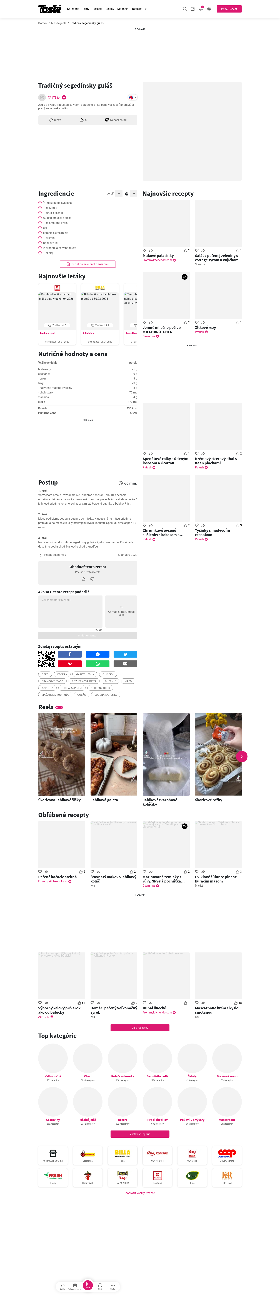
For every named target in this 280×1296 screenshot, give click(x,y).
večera (62, 674)
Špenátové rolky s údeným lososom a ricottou (165, 460)
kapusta (47, 688)
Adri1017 (44, 1016)
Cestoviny (53, 1120)
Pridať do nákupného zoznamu (87, 264)
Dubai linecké (154, 1008)
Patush (199, 332)
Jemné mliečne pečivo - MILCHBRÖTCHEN (163, 329)
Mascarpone (227, 1120)
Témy (85, 9)
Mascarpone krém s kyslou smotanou (218, 1010)
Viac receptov (140, 1027)
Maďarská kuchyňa (55, 694)
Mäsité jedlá (58, 23)
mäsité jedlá (85, 674)
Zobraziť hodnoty (87, 387)
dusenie (110, 681)
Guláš (81, 694)
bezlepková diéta (84, 681)
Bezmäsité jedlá (157, 1076)
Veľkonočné (53, 1076)
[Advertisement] (140, 53)
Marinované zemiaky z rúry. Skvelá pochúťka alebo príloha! (162, 879)
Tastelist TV (139, 9)
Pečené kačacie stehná (57, 877)
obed (45, 674)
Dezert (122, 1120)
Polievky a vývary (192, 1120)
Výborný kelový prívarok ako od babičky (59, 1010)
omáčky (107, 674)
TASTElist (54, 97)
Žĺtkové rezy (205, 327)
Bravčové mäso (227, 1076)
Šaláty (192, 1076)
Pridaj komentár (88, 635)
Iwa (93, 885)
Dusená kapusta (105, 694)
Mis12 (199, 885)
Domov (42, 23)
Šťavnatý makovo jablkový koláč (113, 879)
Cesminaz (149, 336)
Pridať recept (229, 9)
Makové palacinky (158, 255)
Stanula (200, 264)
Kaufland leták (47, 332)
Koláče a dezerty (122, 1076)
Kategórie (73, 9)
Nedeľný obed (100, 688)
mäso (128, 681)
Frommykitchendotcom (157, 260)
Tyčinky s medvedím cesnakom (212, 532)
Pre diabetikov (157, 1120)
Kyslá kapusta (72, 688)
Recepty (97, 9)
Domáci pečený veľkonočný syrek (114, 1010)
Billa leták (88, 332)
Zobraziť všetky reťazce (140, 1193)
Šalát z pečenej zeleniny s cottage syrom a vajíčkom (217, 257)
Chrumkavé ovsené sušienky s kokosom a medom (161, 532)
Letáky (110, 9)
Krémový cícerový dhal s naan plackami (216, 460)
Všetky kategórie (140, 1134)
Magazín (122, 9)
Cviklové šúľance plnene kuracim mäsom (216, 879)
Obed (87, 1076)
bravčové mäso (52, 681)
